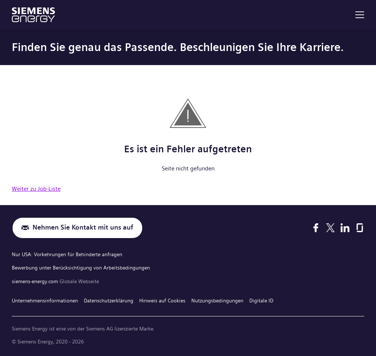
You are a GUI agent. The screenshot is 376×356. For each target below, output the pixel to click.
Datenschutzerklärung (108, 299)
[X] (330, 227)
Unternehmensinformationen (45, 299)
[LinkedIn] (345, 227)
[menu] (359, 15)
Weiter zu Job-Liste (36, 188)
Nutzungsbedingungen (217, 299)
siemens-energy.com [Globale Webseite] (35, 280)
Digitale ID (261, 299)
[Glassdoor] (359, 227)
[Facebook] (315, 227)
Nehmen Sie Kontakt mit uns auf (83, 228)
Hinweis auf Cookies (162, 299)
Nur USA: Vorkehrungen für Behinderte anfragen (67, 254)
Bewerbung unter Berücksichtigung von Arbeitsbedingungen (81, 267)
